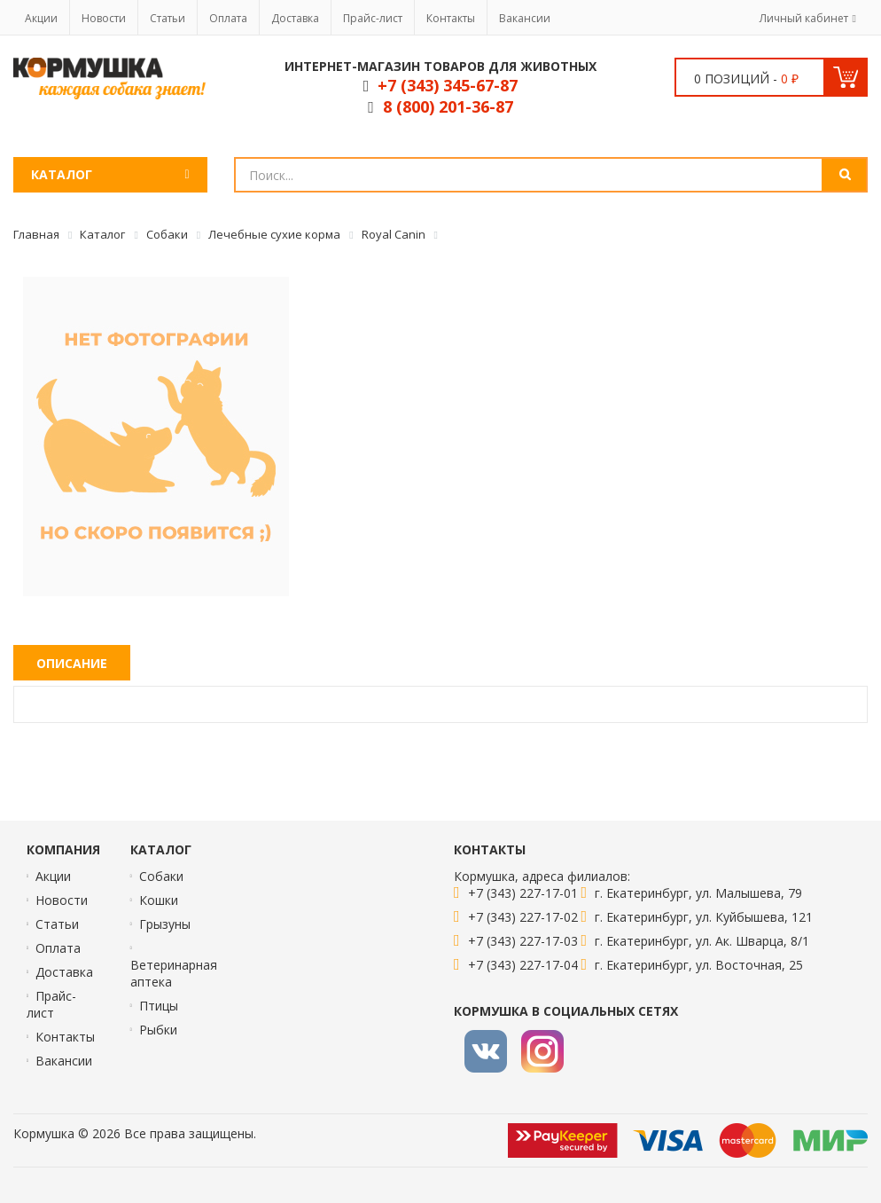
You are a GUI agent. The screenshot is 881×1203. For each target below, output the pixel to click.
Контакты (450, 18)
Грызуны (165, 924)
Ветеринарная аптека (173, 973)
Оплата (228, 18)
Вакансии (524, 18)
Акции (41, 18)
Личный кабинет (804, 18)
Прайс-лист (372, 18)
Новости (104, 18)
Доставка (295, 18)
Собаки (161, 876)
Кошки (158, 900)
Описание (71, 663)
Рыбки (158, 1029)
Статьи (167, 18)
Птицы (158, 1005)
